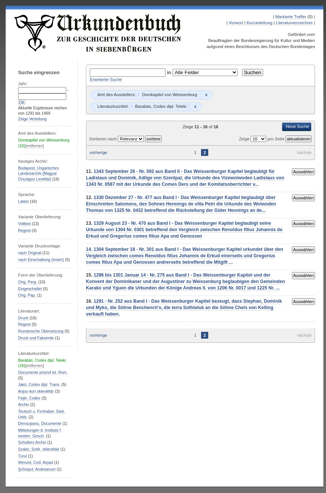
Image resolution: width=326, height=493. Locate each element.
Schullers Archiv (32, 442)
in (170, 72)
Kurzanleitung (259, 22)
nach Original (29, 253)
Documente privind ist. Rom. (43, 372)
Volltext (24, 224)
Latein (23, 201)
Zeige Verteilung (32, 119)
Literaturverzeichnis (294, 22)
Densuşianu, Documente (39, 423)
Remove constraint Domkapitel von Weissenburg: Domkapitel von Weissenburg (206, 95)
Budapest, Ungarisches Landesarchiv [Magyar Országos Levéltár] (38, 173)
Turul (22, 456)
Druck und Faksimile (36, 338)
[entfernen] (34, 146)
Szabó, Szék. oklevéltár (38, 449)
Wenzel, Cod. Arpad (35, 462)
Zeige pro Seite (262, 139)
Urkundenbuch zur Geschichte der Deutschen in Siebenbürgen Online (98, 33)
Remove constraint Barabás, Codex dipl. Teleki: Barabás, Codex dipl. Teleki (195, 107)
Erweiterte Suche (106, 79)
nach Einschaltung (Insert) (41, 260)
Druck (23, 318)
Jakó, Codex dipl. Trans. (39, 385)
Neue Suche (297, 126)
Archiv (23, 405)
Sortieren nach (103, 139)
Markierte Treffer (290, 16)
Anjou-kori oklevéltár (36, 391)
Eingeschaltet (30, 289)
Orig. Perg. (27, 282)
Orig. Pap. (27, 295)
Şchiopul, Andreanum (37, 469)
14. (90, 249)
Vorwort (236, 22)
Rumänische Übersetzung (41, 331)
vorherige (98, 152)
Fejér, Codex (29, 398)
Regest (24, 231)
